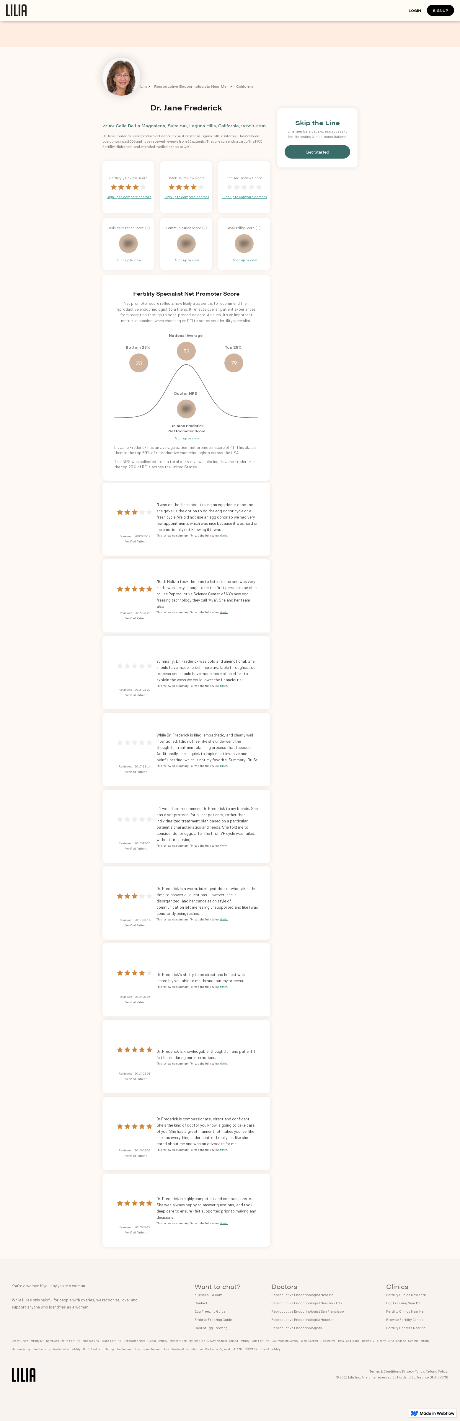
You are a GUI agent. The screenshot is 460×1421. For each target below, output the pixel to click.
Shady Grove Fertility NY (28, 1340)
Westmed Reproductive (187, 1349)
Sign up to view (129, 260)
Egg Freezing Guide (210, 1311)
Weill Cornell (309, 1340)
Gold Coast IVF (92, 1349)
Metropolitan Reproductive (122, 1349)
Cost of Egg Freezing (211, 1328)
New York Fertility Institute (187, 1340)
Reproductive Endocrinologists (296, 1328)
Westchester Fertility (67, 1349)
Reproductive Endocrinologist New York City (306, 1303)
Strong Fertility (239, 1340)
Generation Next (134, 1340)
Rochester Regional (217, 1349)
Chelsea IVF (328, 1340)
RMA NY (237, 1349)
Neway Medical (217, 1340)
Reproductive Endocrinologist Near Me (302, 1295)
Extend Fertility (270, 1349)
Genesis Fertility (419, 1340)
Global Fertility (157, 1340)
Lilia (143, 86)
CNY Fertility (260, 1340)
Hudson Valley (21, 1349)
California (244, 86)
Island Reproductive (156, 1349)
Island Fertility (111, 1340)
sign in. (224, 535)
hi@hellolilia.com (208, 1295)
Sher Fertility (41, 1349)
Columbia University (284, 1340)
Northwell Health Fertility (63, 1340)
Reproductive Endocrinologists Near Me (190, 86)
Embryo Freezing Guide (213, 1319)
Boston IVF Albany (374, 1340)
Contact (201, 1303)
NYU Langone (397, 1340)
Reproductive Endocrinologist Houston (303, 1319)
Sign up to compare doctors (129, 197)
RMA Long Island (349, 1340)
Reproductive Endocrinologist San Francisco (307, 1311)
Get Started (317, 152)
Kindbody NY (90, 1340)
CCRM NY (251, 1349)
